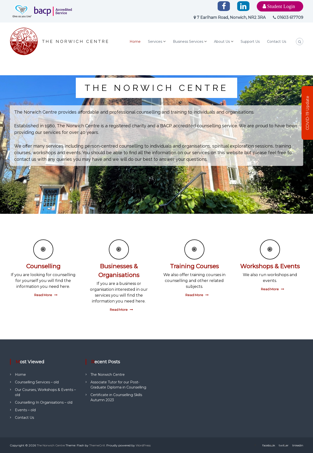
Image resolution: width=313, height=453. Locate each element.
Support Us (250, 41)
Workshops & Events (270, 266)
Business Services (188, 41)
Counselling (43, 266)
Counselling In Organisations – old (43, 402)
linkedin (297, 445)
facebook (268, 445)
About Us (222, 41)
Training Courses (194, 266)
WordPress (143, 445)
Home (135, 41)
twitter (284, 445)
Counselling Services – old (37, 382)
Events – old (25, 410)
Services (155, 41)
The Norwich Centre (107, 374)
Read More (43, 295)
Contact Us (276, 41)
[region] (156, 144)
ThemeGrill (97, 445)
